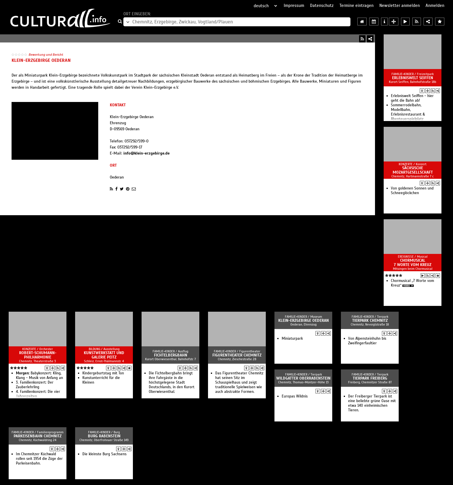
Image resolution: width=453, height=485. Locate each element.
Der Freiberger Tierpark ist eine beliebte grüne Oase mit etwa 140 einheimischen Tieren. (372, 403)
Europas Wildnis (295, 396)
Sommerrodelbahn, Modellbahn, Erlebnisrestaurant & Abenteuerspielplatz (408, 112)
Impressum (294, 5)
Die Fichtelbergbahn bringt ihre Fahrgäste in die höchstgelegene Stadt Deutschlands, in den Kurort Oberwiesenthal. (171, 382)
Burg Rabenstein (104, 436)
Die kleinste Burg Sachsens (104, 454)
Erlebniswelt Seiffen (412, 78)
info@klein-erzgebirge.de (146, 153)
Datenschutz (322, 5)
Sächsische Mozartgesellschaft (413, 170)
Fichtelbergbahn (170, 355)
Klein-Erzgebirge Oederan (303, 320)
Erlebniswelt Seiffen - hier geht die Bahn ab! (412, 98)
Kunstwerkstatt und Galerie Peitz (104, 355)
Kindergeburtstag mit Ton (103, 373)
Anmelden (435, 5)
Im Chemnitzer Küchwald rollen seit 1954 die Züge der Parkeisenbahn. (39, 459)
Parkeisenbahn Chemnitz (38, 436)
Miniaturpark (292, 338)
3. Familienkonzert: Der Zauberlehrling (34, 384)
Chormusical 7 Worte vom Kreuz (412, 262)
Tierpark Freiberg (370, 378)
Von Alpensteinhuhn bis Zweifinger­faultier (367, 340)
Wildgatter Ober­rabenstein (303, 378)
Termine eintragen (356, 5)
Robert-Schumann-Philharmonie (37, 355)
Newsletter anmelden (399, 5)
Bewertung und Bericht (46, 55)
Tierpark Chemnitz (370, 320)
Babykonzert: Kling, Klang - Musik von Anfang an (39, 375)
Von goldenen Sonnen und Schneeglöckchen (412, 190)
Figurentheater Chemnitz (236, 355)
